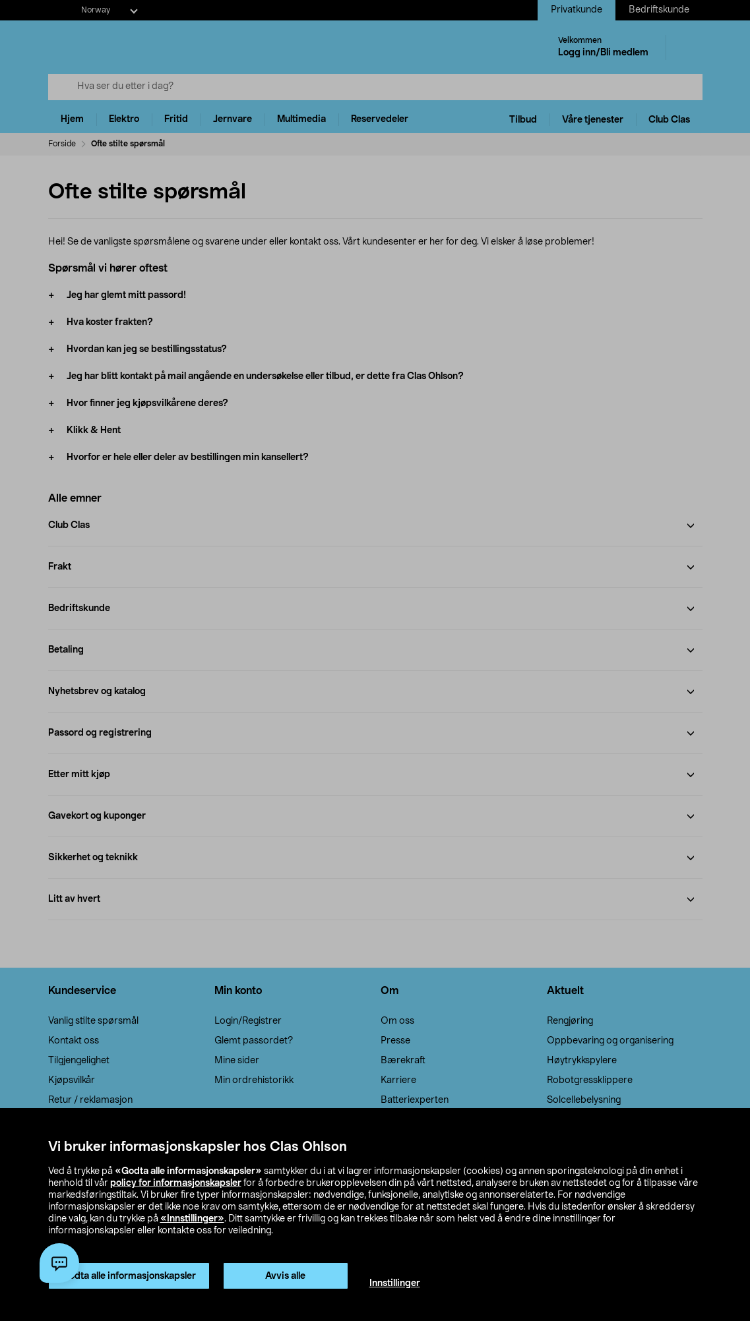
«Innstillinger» (192, 1218)
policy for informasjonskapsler (175, 1183)
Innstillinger (394, 1283)
